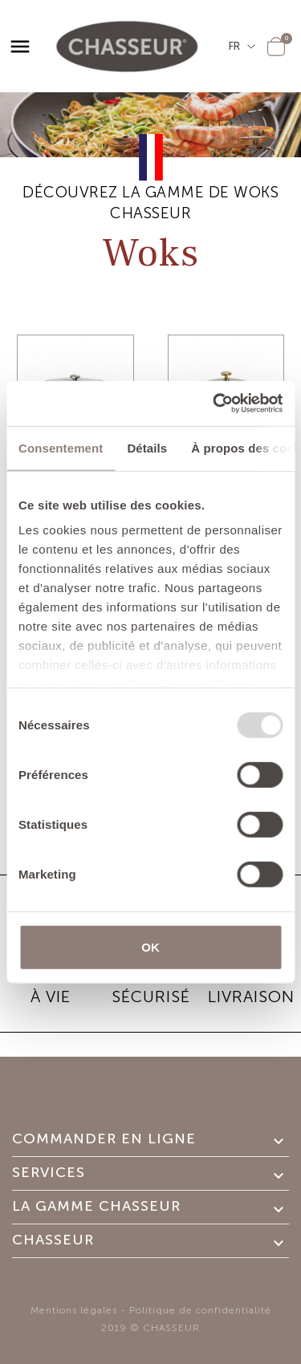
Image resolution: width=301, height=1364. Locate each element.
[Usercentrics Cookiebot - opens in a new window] (214, 403)
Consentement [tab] (60, 447)
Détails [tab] (147, 447)
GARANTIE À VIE (50, 985)
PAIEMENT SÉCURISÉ (150, 985)
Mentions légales (74, 1310)
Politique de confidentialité (200, 1310)
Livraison (251, 996)
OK (150, 946)
